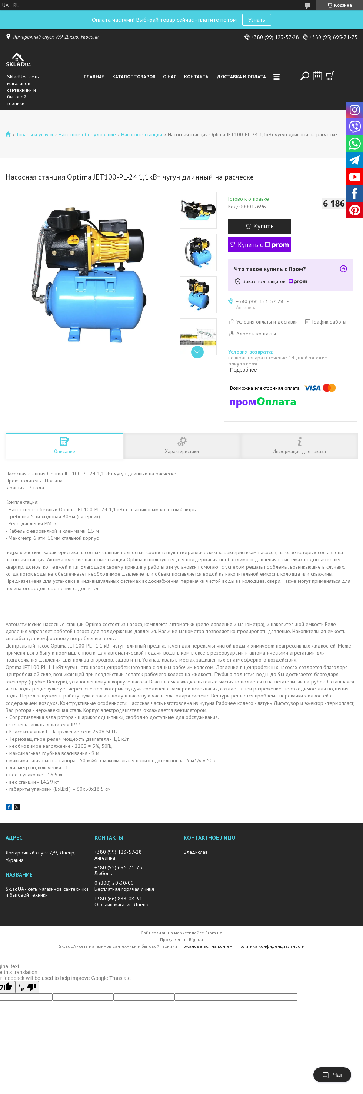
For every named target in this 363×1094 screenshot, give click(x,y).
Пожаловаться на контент (207, 946)
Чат (332, 1074)
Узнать (256, 19)
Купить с (263, 245)
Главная (94, 77)
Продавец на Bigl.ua (181, 939)
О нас (170, 77)
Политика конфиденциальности (270, 946)
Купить (263, 226)
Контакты (197, 77)
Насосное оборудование (87, 134)
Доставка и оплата (241, 77)
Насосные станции (141, 134)
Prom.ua (213, 933)
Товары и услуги (34, 134)
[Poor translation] (27, 987)
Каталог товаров (134, 77)
